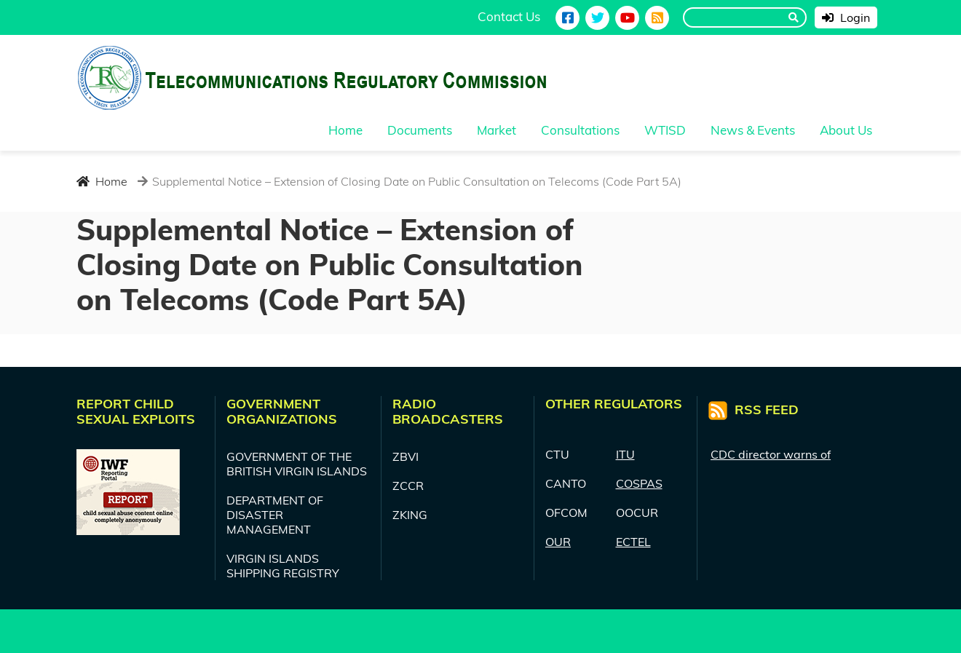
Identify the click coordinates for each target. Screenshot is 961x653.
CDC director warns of (771, 454)
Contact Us (509, 16)
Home (101, 181)
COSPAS (639, 483)
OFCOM (566, 512)
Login (846, 17)
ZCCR (408, 485)
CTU (557, 454)
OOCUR (637, 512)
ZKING (409, 514)
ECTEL (633, 541)
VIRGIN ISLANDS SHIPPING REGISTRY (282, 565)
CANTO (565, 483)
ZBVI (405, 456)
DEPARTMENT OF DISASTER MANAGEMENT (274, 515)
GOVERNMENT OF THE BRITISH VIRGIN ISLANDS (296, 463)
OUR (558, 541)
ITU (625, 454)
